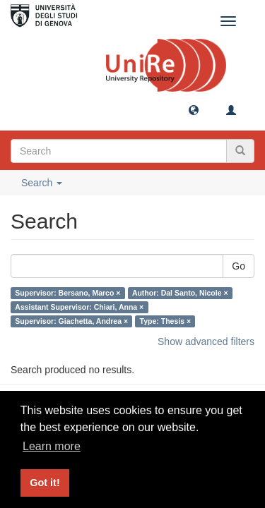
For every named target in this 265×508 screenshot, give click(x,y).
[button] (193, 109)
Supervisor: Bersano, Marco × (67, 293)
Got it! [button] (44, 482)
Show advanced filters (206, 341)
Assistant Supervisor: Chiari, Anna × (79, 307)
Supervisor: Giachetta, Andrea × (71, 321)
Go (238, 266)
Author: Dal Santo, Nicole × (180, 293)
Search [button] (41, 182)
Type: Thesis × (165, 321)
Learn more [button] (52, 446)
